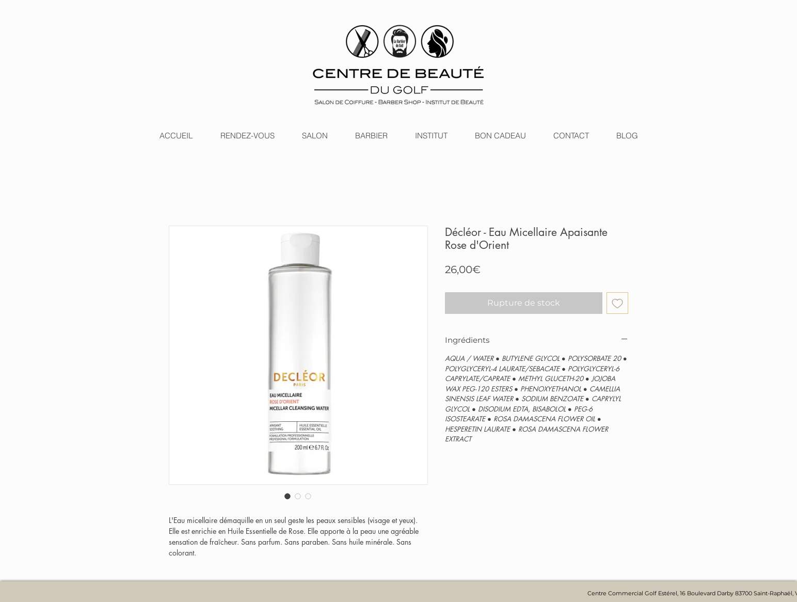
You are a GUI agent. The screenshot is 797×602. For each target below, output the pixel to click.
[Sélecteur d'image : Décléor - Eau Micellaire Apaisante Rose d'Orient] (287, 496)
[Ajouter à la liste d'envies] (617, 303)
